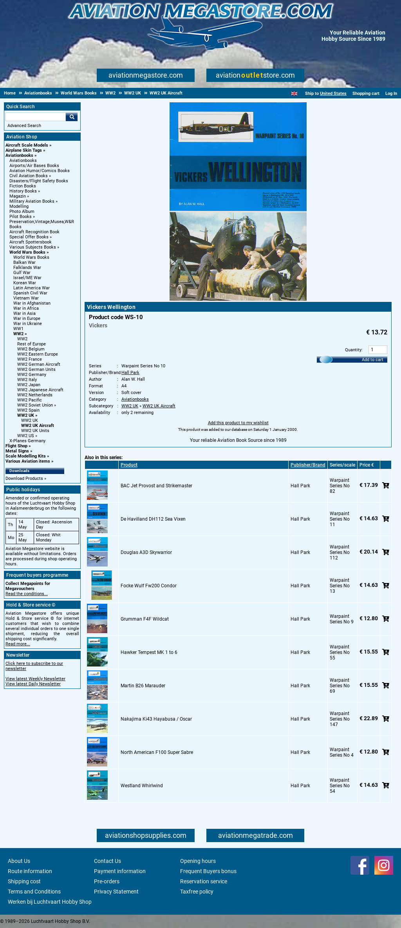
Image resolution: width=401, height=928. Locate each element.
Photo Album (21, 211)
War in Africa (26, 308)
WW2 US (25, 435)
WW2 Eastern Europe (37, 354)
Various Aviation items (27, 461)
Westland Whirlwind (142, 785)
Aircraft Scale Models (26, 145)
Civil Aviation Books (28, 175)
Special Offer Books (29, 237)
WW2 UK (25, 415)
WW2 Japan (28, 384)
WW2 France (29, 359)
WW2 (18, 333)
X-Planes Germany (27, 440)
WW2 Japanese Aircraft (40, 389)
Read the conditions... (26, 593)
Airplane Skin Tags (23, 150)
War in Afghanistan (32, 303)
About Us (19, 861)
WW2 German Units (36, 369)
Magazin (17, 196)
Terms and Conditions (34, 891)
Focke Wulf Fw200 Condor (149, 585)
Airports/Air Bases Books (34, 165)
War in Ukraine (27, 323)
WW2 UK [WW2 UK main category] (29, 420)
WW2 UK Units (35, 430)
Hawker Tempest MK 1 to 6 (149, 652)
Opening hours (198, 861)
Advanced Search (24, 125)
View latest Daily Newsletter (33, 683)
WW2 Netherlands (34, 395)
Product (129, 465)
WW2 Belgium (31, 349)
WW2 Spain (28, 410)
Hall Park (130, 372)
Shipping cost (24, 881)
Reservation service (203, 881)
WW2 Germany (31, 374)
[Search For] (35, 117)
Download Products (24, 478)
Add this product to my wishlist (238, 422)
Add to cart (372, 359)
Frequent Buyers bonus (208, 871)
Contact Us (107, 861)
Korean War (24, 282)
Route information (30, 871)
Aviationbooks (19, 155)
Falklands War (27, 267)
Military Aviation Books (31, 201)
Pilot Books (20, 216)
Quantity (353, 349)
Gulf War (22, 272)
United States (333, 93)
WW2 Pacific (29, 400)
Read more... (17, 644)
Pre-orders (106, 881)
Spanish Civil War (30, 293)
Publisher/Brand (308, 465)
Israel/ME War (27, 277)
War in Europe (26, 318)
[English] (294, 93)
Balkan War (24, 262)
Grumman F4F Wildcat (145, 619)
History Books (23, 191)
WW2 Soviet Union (35, 405)
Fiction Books (22, 186)
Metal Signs (17, 451)
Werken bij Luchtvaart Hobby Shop (50, 902)
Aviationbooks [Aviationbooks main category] (23, 160)
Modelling (19, 206)
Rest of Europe (31, 344)
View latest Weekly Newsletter (35, 678)
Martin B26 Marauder (143, 685)
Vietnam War (26, 298)
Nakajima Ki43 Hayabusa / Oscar (156, 719)
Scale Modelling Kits (25, 456)
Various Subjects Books (32, 247)
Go (72, 117)
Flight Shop (16, 446)
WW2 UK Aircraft (37, 425)
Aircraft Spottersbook (30, 242)
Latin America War (31, 288)
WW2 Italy (27, 379)
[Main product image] (238, 299)
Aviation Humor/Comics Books (39, 170)
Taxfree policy (196, 891)
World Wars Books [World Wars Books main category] (31, 257)
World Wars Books (27, 252)
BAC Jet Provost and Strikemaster (156, 486)
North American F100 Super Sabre (157, 752)
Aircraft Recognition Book (34, 231)
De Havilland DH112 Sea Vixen (153, 519)
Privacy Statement (116, 891)
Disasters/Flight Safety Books (38, 180)
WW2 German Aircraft (38, 364)
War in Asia (24, 313)
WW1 (18, 328)
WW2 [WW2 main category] (22, 338)
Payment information (120, 871)
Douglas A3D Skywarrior (146, 552)
